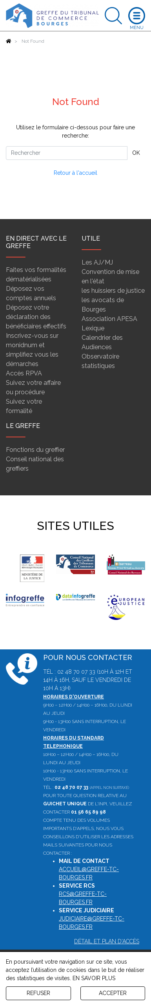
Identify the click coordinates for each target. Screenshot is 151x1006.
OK (136, 153)
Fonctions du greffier (35, 449)
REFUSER (38, 993)
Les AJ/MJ (97, 262)
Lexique (93, 328)
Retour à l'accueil (75, 173)
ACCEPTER (113, 993)
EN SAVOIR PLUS (94, 978)
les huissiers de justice (113, 290)
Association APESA (109, 319)
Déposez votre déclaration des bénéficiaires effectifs (36, 317)
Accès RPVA (24, 373)
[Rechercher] (66, 153)
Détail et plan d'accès (106, 941)
